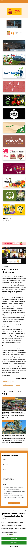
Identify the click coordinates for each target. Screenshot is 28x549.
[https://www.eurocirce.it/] (14, 60)
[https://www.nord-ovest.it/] (14, 74)
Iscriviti (14, 503)
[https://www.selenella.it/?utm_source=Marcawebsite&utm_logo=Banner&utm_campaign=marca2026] (14, 142)
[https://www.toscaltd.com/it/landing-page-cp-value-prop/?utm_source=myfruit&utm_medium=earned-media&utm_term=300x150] (14, 47)
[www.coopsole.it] (14, 156)
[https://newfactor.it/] (14, 169)
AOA (13, 381)
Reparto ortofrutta (8, 398)
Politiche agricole (7, 421)
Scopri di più (6, 220)
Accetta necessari (14, 542)
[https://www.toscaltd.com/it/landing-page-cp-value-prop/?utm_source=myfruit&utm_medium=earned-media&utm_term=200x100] (14, 24)
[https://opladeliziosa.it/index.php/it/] (14, 183)
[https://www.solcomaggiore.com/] (14, 88)
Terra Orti (18, 385)
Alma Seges (6, 381)
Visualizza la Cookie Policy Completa (9, 532)
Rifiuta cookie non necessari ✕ (19, 510)
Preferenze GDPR (14, 546)
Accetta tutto (14, 538)
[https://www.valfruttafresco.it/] (14, 128)
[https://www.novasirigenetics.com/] (14, 101)
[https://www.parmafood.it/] (14, 210)
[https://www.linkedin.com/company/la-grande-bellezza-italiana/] (14, 115)
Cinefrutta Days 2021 (8, 385)
